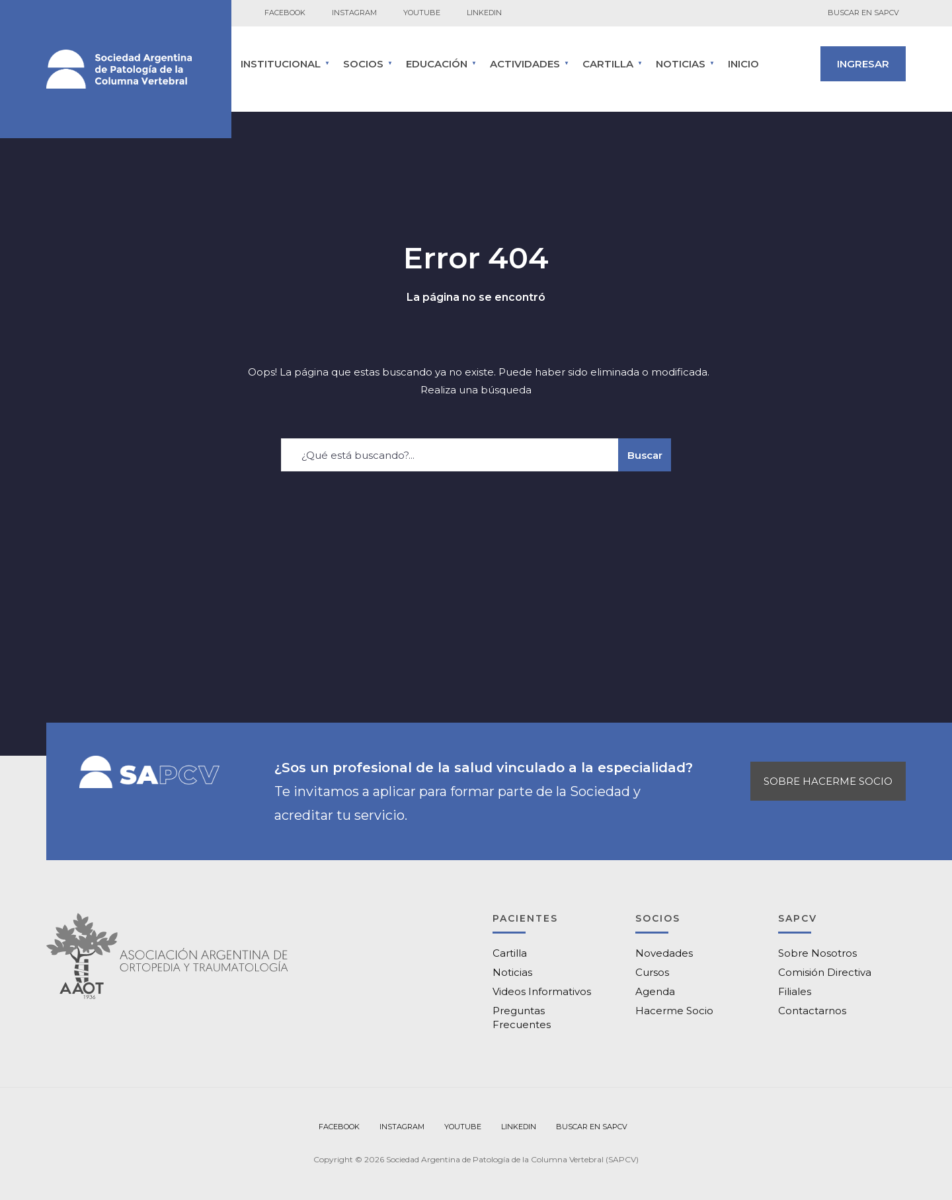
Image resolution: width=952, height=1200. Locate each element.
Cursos (652, 972)
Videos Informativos (542, 991)
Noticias (680, 64)
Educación (436, 64)
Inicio (743, 64)
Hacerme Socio (674, 1010)
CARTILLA (607, 64)
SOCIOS (363, 64)
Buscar (644, 455)
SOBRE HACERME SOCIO (828, 781)
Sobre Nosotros (817, 953)
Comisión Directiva (824, 972)
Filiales (794, 991)
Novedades (664, 953)
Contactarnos (812, 1010)
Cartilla (510, 953)
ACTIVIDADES (525, 64)
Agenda (655, 991)
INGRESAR (863, 64)
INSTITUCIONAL (281, 64)
